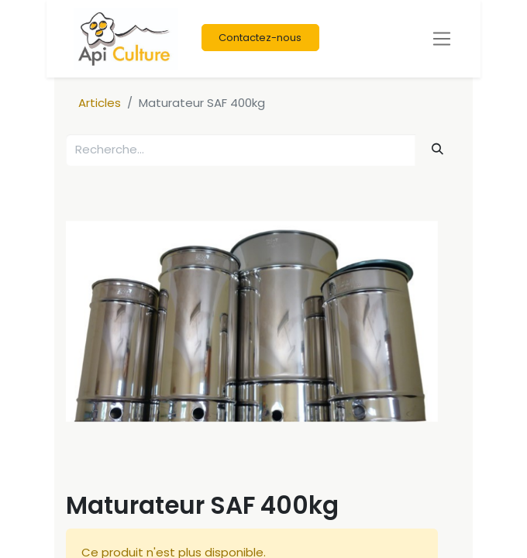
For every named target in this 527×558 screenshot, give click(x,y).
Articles (99, 103)
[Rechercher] (438, 149)
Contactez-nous (260, 37)
